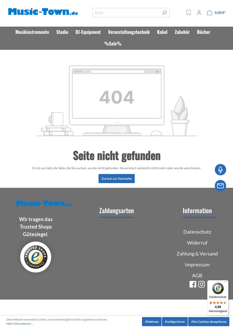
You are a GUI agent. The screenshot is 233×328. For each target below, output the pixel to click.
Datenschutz (197, 232)
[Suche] (125, 12)
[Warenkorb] (216, 12)
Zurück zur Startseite (116, 178)
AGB (197, 275)
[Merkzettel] (188, 12)
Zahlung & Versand (197, 253)
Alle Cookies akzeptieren (208, 321)
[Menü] (225, 283)
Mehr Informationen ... (19, 323)
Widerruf (197, 243)
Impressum (197, 264)
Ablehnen (152, 321)
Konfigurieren (175, 321)
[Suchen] (164, 12)
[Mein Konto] (199, 12)
